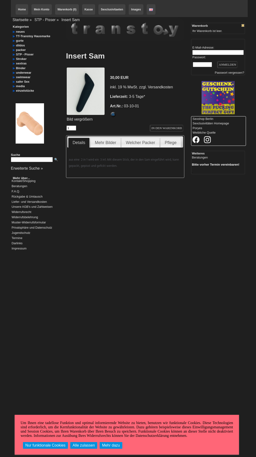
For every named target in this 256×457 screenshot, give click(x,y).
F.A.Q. (16, 191)
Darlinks (17, 243)
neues (20, 31)
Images (136, 9)
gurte (20, 40)
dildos (20, 45)
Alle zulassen (84, 445)
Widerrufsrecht (21, 212)
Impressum (19, 248)
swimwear (23, 77)
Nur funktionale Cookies (45, 445)
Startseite (21, 20)
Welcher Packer (140, 142)
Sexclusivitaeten (112, 9)
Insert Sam (71, 20)
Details (79, 142)
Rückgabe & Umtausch (27, 196)
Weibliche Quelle (204, 132)
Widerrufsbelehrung (25, 217)
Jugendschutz (21, 233)
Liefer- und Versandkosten (29, 202)
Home (22, 9)
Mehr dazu (111, 445)
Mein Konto (41, 9)
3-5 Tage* (137, 97)
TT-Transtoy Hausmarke (33, 36)
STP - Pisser (45, 20)
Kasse (88, 9)
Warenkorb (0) (66, 9)
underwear (23, 72)
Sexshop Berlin (203, 119)
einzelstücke (25, 90)
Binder (21, 68)
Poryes (197, 128)
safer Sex (23, 81)
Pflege (171, 142)
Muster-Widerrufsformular (29, 222)
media (20, 86)
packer (21, 50)
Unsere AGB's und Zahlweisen (32, 206)
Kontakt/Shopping (23, 181)
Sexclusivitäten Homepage (211, 123)
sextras (21, 63)
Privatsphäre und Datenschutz (32, 227)
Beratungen (19, 186)
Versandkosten (160, 87)
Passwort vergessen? (229, 72)
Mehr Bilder (105, 142)
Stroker (21, 59)
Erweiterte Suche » (27, 168)
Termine (17, 238)
